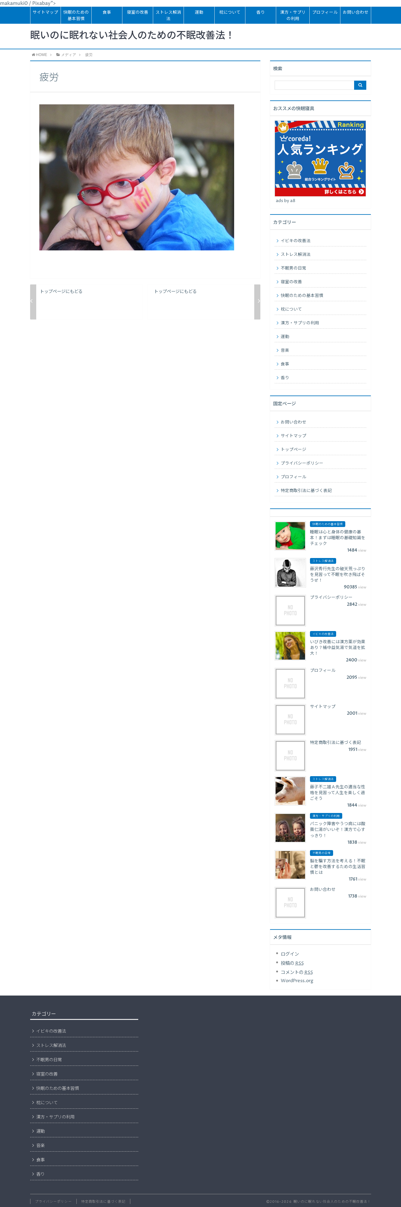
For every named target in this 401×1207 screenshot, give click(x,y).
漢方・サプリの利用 (293, 16)
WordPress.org (297, 981)
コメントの (297, 972)
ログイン (290, 954)
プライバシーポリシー (302, 463)
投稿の (292, 963)
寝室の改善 (137, 12)
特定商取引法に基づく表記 (306, 491)
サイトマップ (45, 12)
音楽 (285, 350)
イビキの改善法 (296, 241)
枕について (230, 12)
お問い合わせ (355, 12)
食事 (107, 12)
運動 (199, 12)
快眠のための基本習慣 (76, 16)
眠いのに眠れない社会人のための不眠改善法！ (132, 36)
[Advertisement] (197, 1053)
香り (260, 12)
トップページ (293, 449)
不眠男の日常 (293, 268)
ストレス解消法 (168, 16)
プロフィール (325, 12)
